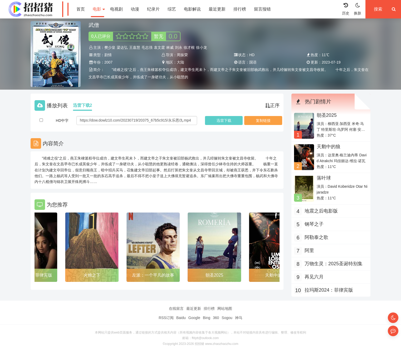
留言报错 (262, 9)
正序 (272, 105)
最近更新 (217, 9)
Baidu (181, 318)
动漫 (135, 9)
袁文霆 (159, 47)
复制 (263, 120)
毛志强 (147, 47)
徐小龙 (201, 47)
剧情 (108, 55)
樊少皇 (109, 47)
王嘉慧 (134, 47)
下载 (224, 120)
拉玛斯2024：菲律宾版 (329, 290)
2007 (108, 62)
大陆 (180, 62)
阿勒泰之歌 (316, 237)
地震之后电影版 (321, 211)
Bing (206, 318)
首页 (80, 9)
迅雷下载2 (82, 105)
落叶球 (324, 178)
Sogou (227, 318)
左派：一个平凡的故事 (153, 275)
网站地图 (224, 308)
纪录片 (153, 9)
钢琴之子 (314, 224)
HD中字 (62, 120)
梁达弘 (122, 47)
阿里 (309, 250)
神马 (238, 318)
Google (194, 318)
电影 (99, 9)
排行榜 (239, 9)
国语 (253, 62)
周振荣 (182, 55)
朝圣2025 (214, 275)
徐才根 (189, 47)
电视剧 (116, 9)
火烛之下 (92, 275)
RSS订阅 (166, 318)
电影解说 (192, 9)
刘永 (178, 47)
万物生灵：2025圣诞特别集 (334, 263)
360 (216, 318)
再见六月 (314, 276)
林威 (170, 47)
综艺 (172, 9)
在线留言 (176, 308)
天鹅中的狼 (275, 275)
